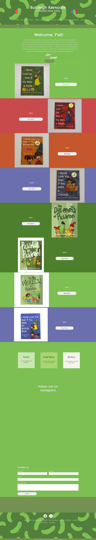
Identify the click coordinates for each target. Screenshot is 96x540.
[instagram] (50, 516)
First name (20, 471)
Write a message (22, 483)
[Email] (48, 479)
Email (19, 477)
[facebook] (45, 516)
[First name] (32, 473)
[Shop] (16, 12)
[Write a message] (48, 487)
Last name (51, 471)
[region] (26, 360)
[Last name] (63, 473)
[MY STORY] (49, 61)
